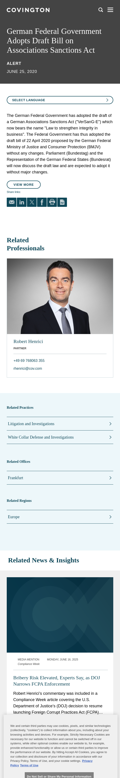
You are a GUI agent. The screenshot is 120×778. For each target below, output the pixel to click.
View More (23, 184)
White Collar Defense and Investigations (41, 437)
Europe (14, 517)
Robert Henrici (28, 341)
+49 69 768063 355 (28, 361)
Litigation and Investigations (31, 424)
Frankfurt (15, 478)
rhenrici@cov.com (27, 368)
